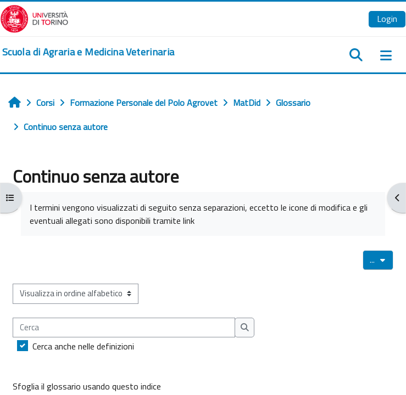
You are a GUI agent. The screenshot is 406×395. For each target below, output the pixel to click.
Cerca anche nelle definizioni (83, 346)
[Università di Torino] (34, 17)
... (381, 259)
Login (387, 18)
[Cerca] (124, 327)
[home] (88, 52)
